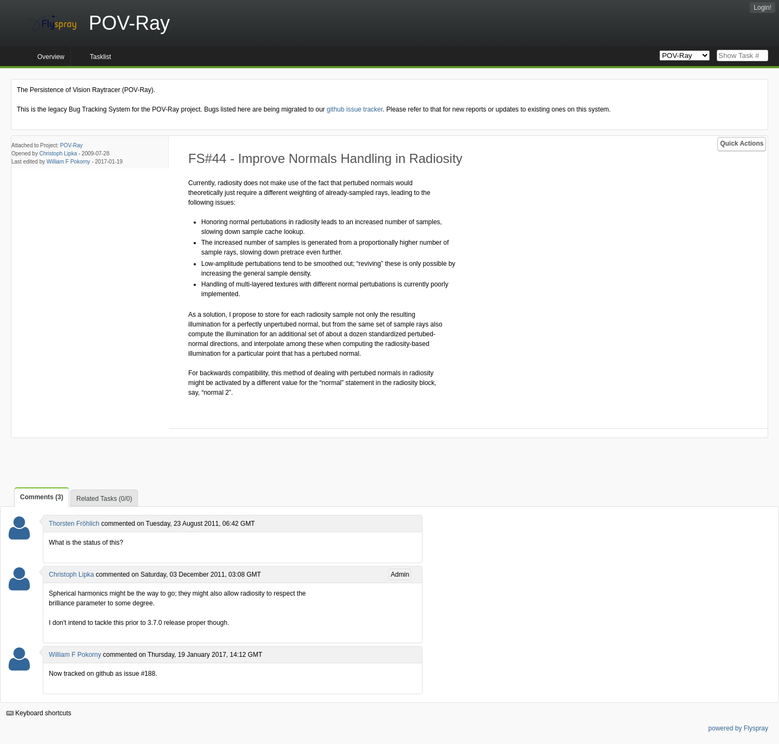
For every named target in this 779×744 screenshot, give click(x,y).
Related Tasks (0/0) (104, 498)
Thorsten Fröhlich (74, 523)
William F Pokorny (68, 162)
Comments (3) (41, 497)
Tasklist (100, 57)
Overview (50, 57)
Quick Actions (741, 143)
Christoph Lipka (58, 153)
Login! (762, 7)
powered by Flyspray (738, 728)
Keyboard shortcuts (38, 713)
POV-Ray (71, 145)
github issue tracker (354, 109)
